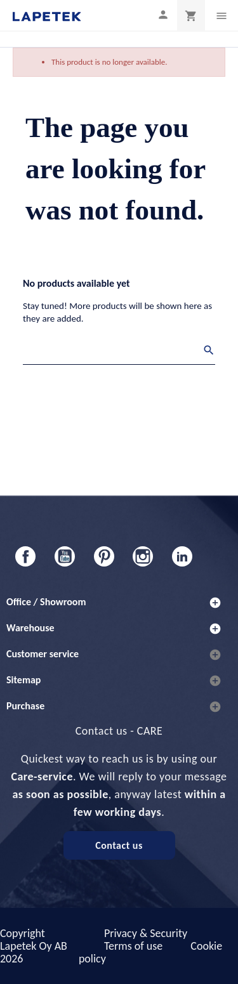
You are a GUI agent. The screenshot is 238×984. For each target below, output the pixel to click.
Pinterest (104, 556)
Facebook (25, 556)
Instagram (143, 556)
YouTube (65, 556)
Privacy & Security (145, 933)
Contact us (119, 845)
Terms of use (133, 946)
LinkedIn (182, 556)
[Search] (119, 352)
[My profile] (163, 14)
